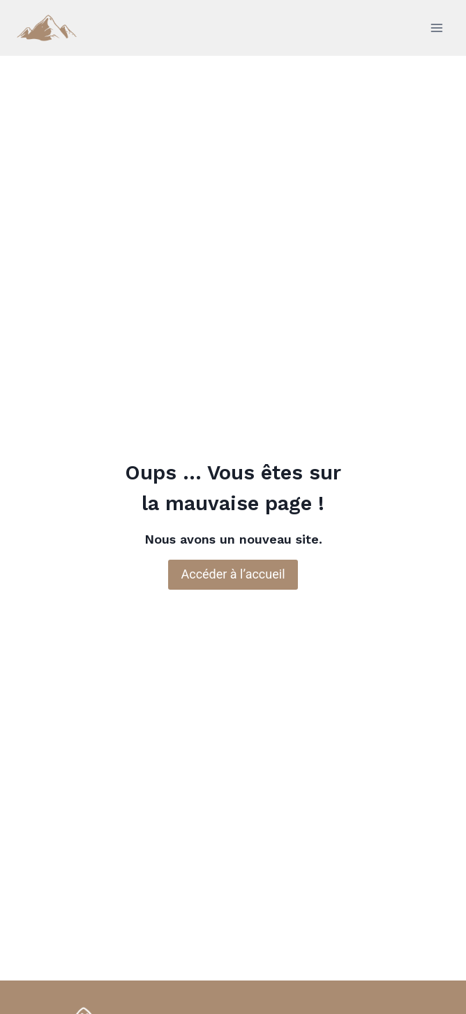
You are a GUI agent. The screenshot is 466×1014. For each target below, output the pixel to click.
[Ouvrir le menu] (436, 27)
